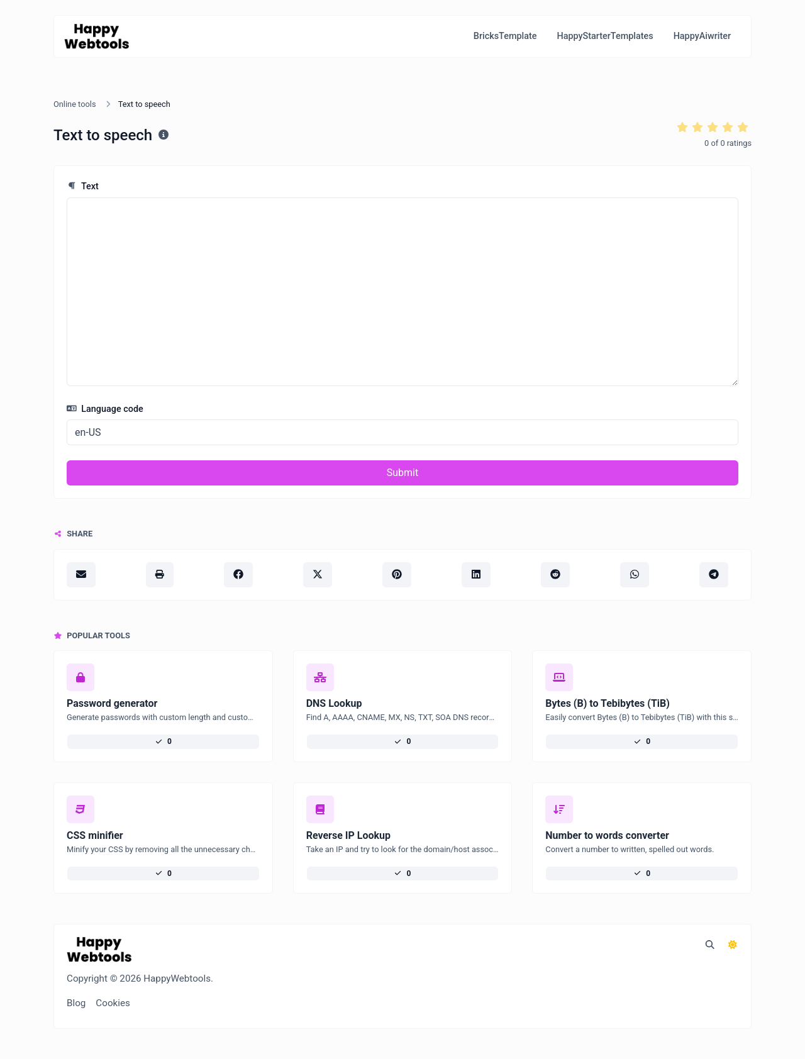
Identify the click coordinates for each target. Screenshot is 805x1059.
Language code (105, 409)
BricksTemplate (505, 36)
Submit (402, 473)
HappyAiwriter (702, 36)
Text (83, 186)
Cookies (113, 1003)
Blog (76, 1003)
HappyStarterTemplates (605, 36)
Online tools (74, 104)
